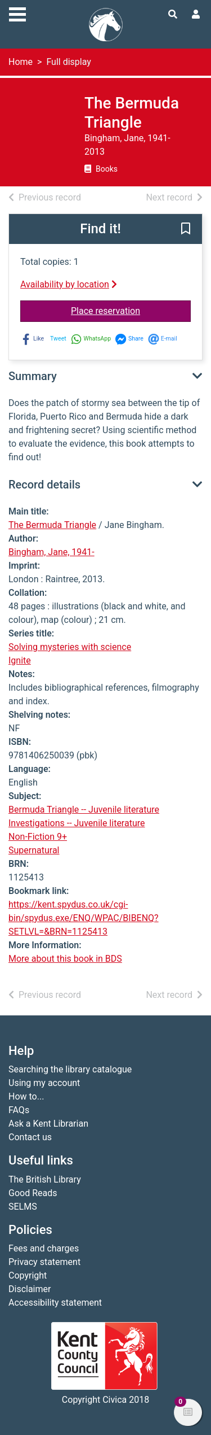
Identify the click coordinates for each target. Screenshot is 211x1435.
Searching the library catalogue (70, 1069)
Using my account (44, 1083)
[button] (186, 230)
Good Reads (32, 1193)
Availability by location (68, 284)
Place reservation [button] (131, 310)
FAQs (18, 1110)
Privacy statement (44, 1262)
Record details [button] (44, 484)
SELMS (22, 1206)
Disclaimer (29, 1289)
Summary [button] (32, 376)
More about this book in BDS (65, 958)
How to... (26, 1096)
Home (20, 61)
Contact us (30, 1137)
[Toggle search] (172, 15)
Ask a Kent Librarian (48, 1123)
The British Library (44, 1179)
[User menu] (195, 15)
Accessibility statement (55, 1302)
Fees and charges (43, 1248)
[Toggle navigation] (17, 13)
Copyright (27, 1275)
